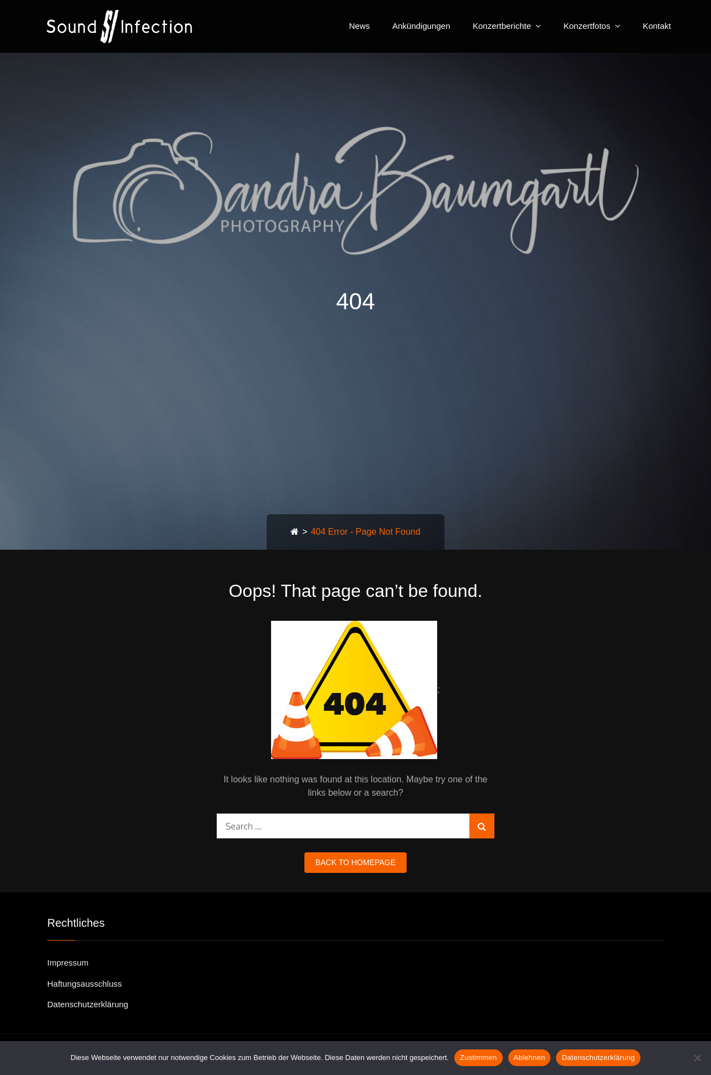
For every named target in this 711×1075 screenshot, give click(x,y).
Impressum (67, 962)
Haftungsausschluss (84, 983)
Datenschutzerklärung (87, 1004)
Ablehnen (529, 1057)
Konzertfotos (586, 26)
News (359, 26)
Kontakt (657, 26)
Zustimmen (478, 1057)
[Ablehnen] (697, 1057)
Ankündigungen (421, 26)
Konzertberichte (502, 26)
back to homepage (356, 862)
